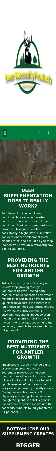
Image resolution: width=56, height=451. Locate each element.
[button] (5, 133)
